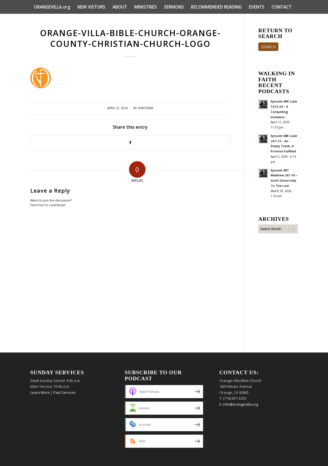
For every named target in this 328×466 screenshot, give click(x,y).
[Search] (294, 21)
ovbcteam (145, 108)
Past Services (64, 392)
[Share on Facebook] (130, 142)
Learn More (40, 392)
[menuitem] (52, 7)
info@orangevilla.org (240, 404)
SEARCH (268, 46)
